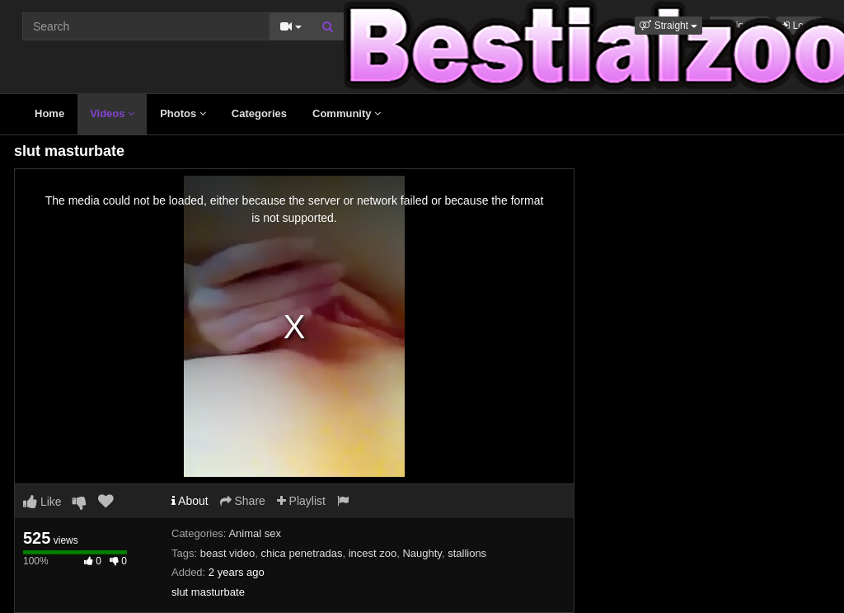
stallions (467, 553)
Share (242, 500)
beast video (228, 553)
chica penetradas (301, 553)
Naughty (421, 553)
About (190, 500)
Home (49, 113)
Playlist (301, 500)
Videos (112, 113)
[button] (668, 26)
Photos (183, 113)
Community (346, 113)
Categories (259, 113)
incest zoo (373, 553)
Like (42, 501)
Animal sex (254, 533)
